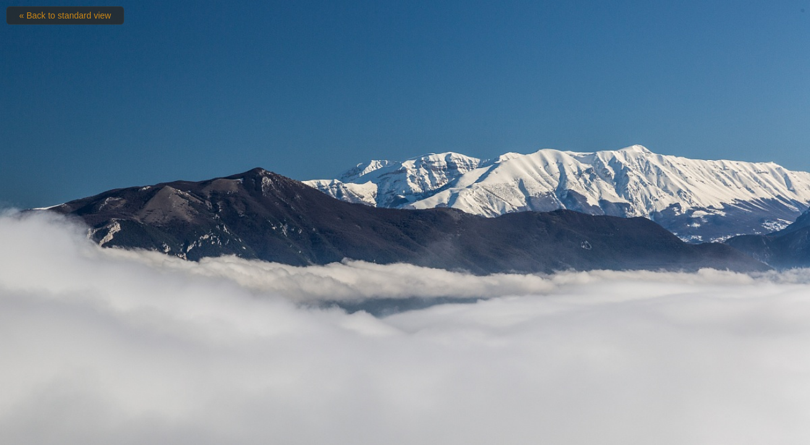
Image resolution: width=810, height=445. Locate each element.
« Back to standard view (65, 15)
